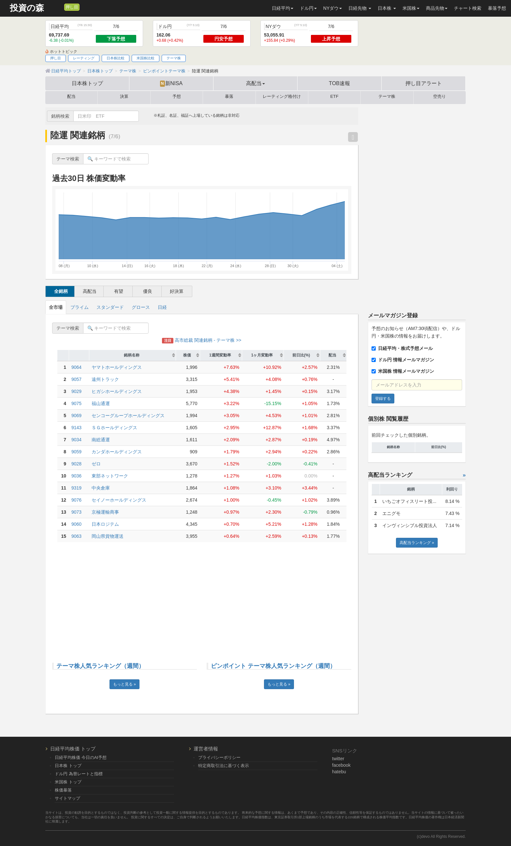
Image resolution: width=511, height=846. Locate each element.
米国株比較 (145, 58)
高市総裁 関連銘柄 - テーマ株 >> (201, 340)
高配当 (89, 291)
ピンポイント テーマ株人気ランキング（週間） (273, 666)
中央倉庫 (101, 488)
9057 (76, 379)
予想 (176, 96)
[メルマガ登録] (58, 6)
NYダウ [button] (332, 8)
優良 (147, 291)
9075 (76, 403)
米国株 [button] (410, 8)
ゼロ (96, 463)
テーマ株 (174, 58)
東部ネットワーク (110, 475)
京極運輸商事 (105, 512)
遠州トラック (105, 379)
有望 (118, 291)
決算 (124, 96)
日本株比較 (115, 58)
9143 (76, 427)
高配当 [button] (255, 83)
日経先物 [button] (359, 8)
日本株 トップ (68, 765)
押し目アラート (423, 83)
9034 (76, 439)
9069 (76, 415)
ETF (334, 96)
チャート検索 (467, 8)
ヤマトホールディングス (117, 367)
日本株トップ (87, 83)
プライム (79, 307)
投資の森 (27, 8)
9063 (76, 536)
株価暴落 (63, 790)
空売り (439, 96)
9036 (76, 475)
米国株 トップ (68, 781)
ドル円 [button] (308, 8)
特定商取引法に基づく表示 (223, 765)
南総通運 (101, 439)
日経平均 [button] (282, 8)
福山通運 (101, 403)
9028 (76, 463)
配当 (71, 96)
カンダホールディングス (117, 451)
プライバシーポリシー (219, 757)
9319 (76, 488)
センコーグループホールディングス (128, 415)
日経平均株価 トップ (72, 748)
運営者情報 (206, 748)
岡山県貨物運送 (108, 536)
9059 (76, 451)
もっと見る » (124, 684)
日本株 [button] (387, 8)
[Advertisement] (201, 597)
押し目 (72, 7)
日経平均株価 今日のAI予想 (81, 757)
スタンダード (110, 307)
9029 (76, 391)
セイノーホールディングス (119, 500)
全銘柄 (61, 291)
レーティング (84, 58)
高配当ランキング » (417, 542)
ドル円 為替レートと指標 (79, 773)
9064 (76, 367)
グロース (141, 307)
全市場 (56, 307)
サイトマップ (67, 798)
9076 (76, 500)
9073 (76, 512)
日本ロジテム (105, 524)
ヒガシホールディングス (117, 391)
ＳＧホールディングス (114, 427)
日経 (162, 307)
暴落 (229, 96)
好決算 (176, 291)
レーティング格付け (282, 96)
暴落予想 (497, 8)
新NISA (171, 83)
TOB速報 (339, 83)
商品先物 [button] (436, 8)
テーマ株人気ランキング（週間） (100, 666)
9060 (76, 524)
